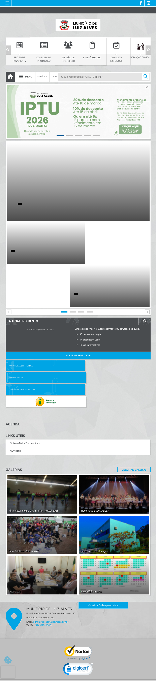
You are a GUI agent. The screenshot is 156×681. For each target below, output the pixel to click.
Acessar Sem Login (78, 312)
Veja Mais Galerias (132, 402)
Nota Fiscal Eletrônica (21, 322)
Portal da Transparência (22, 334)
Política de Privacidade (78, 676)
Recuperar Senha (46, 286)
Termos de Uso (78, 673)
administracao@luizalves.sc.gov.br (50, 555)
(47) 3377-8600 (43, 558)
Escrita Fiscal (88, 322)
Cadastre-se (32, 286)
